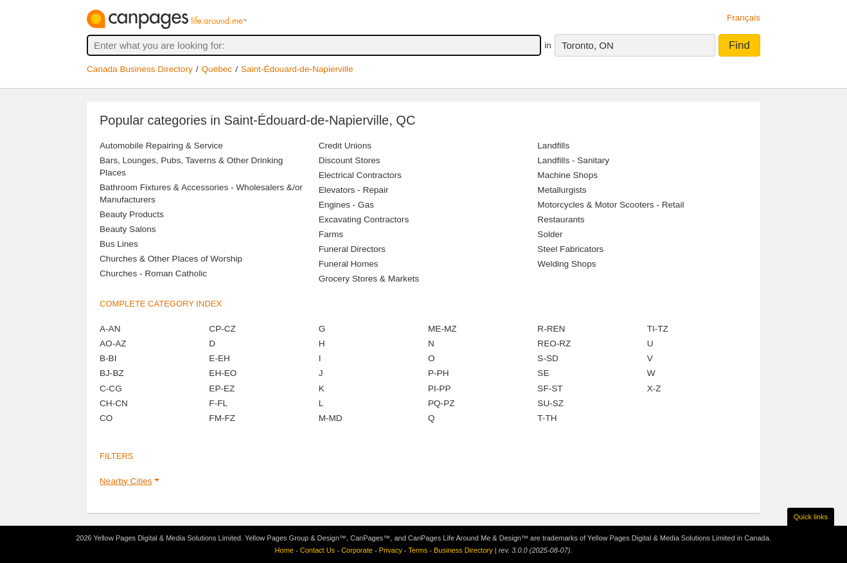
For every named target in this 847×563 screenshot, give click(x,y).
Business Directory (463, 550)
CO (106, 418)
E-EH (219, 358)
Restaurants (560, 219)
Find (739, 45)
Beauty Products (132, 214)
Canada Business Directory (140, 69)
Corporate (357, 550)
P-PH (438, 373)
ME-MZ (442, 329)
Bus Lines (119, 244)
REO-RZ (554, 343)
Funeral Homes (349, 264)
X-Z (654, 388)
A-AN (110, 329)
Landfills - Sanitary (573, 160)
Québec (217, 69)
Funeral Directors (352, 249)
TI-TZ (657, 329)
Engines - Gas (346, 205)
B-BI (108, 358)
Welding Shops (566, 264)
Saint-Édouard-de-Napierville (297, 69)
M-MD (331, 418)
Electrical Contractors (360, 175)
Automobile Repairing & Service (161, 145)
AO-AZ (113, 343)
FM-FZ (222, 418)
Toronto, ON (588, 45)
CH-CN (114, 403)
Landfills (553, 145)
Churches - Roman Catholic (153, 273)
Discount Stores (349, 160)
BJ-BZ (112, 373)
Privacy (390, 550)
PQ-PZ (441, 403)
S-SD (547, 358)
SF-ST (549, 388)
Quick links (811, 517)
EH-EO (222, 373)
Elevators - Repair (354, 190)
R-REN (551, 329)
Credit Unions (345, 145)
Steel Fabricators (570, 249)
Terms (417, 550)
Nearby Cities (126, 481)
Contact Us (317, 550)
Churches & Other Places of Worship (171, 259)
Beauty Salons (128, 229)
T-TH (547, 418)
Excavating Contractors (364, 219)
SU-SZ (550, 403)
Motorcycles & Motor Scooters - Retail (610, 205)
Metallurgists (561, 190)
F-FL (218, 403)
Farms (331, 234)
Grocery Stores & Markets (369, 278)
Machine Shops (567, 175)
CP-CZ (222, 329)
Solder (549, 234)
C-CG (111, 388)
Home (284, 550)
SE (543, 373)
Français (743, 17)
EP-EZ (222, 388)
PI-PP (439, 388)
